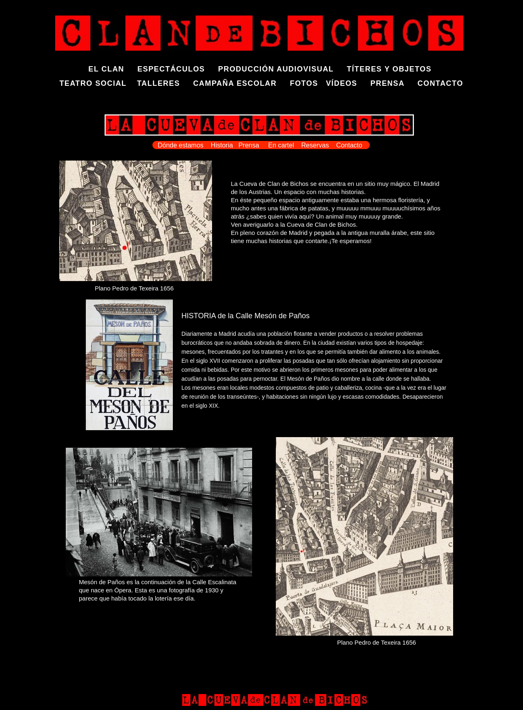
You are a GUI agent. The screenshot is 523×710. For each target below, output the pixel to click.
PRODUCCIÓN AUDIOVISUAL (276, 69)
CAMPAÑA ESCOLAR (235, 83)
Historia (222, 145)
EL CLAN (112, 69)
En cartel (282, 145)
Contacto (349, 145)
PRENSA (388, 83)
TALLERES (158, 83)
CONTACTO (440, 83)
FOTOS (304, 83)
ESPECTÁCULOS (172, 69)
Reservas (315, 145)
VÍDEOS (348, 83)
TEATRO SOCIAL (92, 83)
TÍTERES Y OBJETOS (389, 69)
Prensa (248, 145)
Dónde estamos (180, 145)
